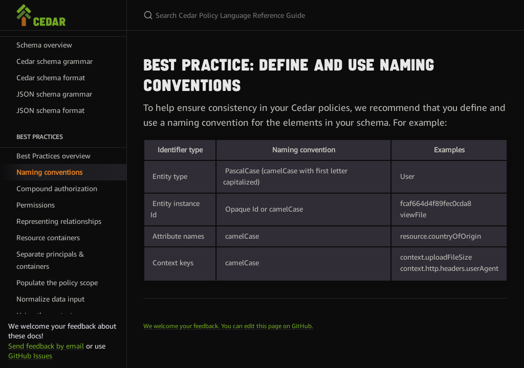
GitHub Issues (30, 355)
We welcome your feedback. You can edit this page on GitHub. (228, 326)
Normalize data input (50, 298)
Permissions (35, 204)
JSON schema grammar (54, 93)
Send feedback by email (46, 345)
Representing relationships (58, 221)
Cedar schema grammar (54, 61)
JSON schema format (50, 110)
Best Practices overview (53, 155)
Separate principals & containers (50, 259)
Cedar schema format (50, 77)
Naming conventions (49, 172)
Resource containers (48, 237)
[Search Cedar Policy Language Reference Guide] (264, 15)
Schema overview (44, 44)
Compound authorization (56, 188)
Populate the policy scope (57, 282)
